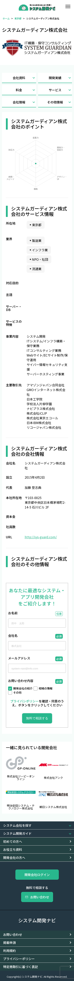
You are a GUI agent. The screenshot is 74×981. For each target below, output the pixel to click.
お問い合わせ (37, 897)
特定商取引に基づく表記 (20, 966)
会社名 (13, 636)
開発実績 (60, 77)
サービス (60, 90)
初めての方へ (12, 841)
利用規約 (9, 950)
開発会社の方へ (14, 857)
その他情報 (59, 102)
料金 (26, 90)
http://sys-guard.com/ (41, 537)
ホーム (6, 18)
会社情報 (24, 102)
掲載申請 (9, 942)
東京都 (18, 18)
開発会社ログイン (37, 874)
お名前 (13, 613)
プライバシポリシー (24, 701)
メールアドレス (19, 658)
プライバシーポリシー (19, 958)
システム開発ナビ (37, 920)
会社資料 (24, 77)
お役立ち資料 (12, 849)
